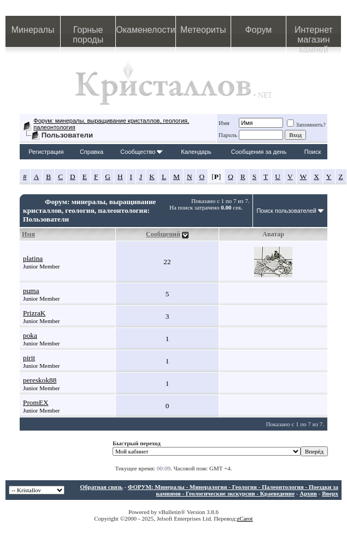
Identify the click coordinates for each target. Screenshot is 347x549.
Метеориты (203, 29)
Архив (308, 493)
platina (33, 258)
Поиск (312, 151)
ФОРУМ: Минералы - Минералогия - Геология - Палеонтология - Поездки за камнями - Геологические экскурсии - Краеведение (233, 490)
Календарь (196, 151)
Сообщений (163, 234)
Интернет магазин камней (314, 36)
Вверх (330, 493)
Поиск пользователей (286, 210)
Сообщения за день (258, 151)
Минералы (33, 29)
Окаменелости (145, 29)
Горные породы (88, 34)
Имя (224, 123)
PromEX (36, 402)
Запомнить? (306, 124)
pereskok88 (39, 380)
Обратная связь (101, 487)
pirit (29, 358)
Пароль (228, 135)
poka (30, 335)
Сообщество (141, 151)
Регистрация (45, 151)
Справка (91, 151)
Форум (258, 29)
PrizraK (34, 313)
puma (31, 291)
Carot (245, 518)
